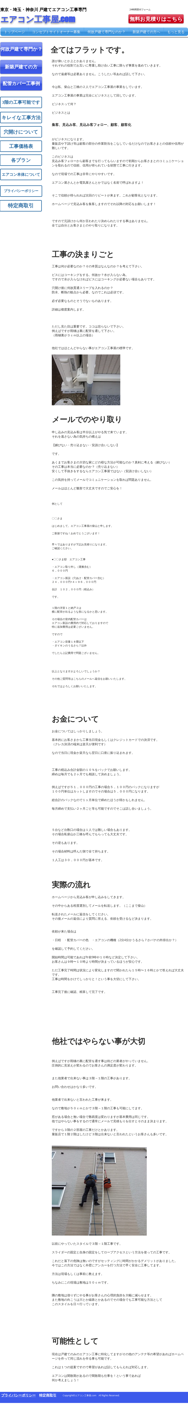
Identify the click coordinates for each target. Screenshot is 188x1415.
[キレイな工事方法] (21, 117)
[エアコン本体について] (21, 174)
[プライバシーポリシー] (21, 191)
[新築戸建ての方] (21, 67)
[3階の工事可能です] (21, 102)
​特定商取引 (47, 1395)
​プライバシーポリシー (18, 1395)
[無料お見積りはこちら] (156, 18)
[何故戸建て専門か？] (21, 49)
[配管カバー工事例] (21, 83)
